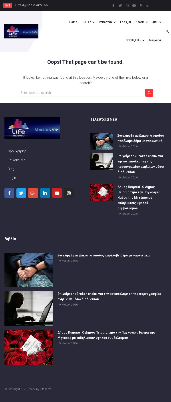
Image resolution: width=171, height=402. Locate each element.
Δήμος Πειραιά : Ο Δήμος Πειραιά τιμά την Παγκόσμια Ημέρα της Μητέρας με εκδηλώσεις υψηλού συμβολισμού (138, 198)
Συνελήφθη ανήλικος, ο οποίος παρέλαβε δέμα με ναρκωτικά (104, 256)
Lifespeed (46, 389)
